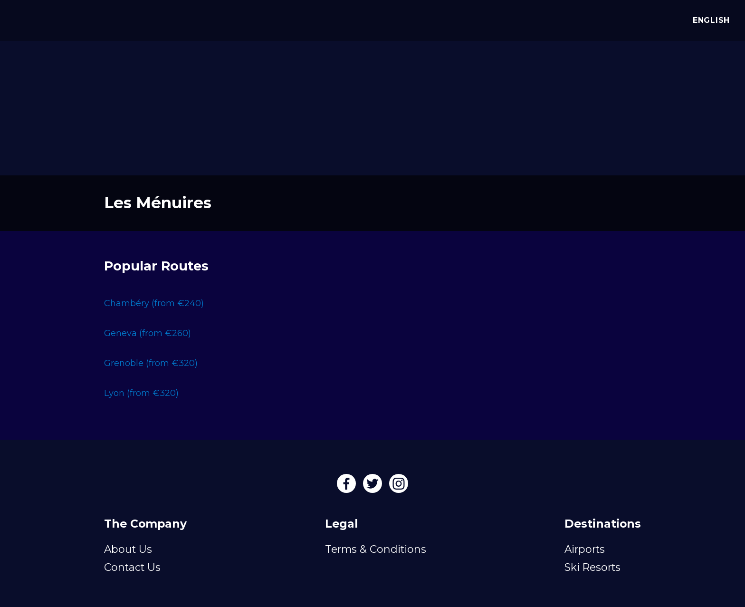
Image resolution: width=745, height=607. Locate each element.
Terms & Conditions (375, 549)
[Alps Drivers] (21, 19)
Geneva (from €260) (147, 333)
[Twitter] (373, 487)
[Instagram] (398, 487)
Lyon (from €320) (141, 393)
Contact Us (132, 567)
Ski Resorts (592, 567)
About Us (128, 549)
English (709, 20)
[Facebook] (347, 487)
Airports (584, 549)
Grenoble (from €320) (151, 363)
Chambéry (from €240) (154, 303)
